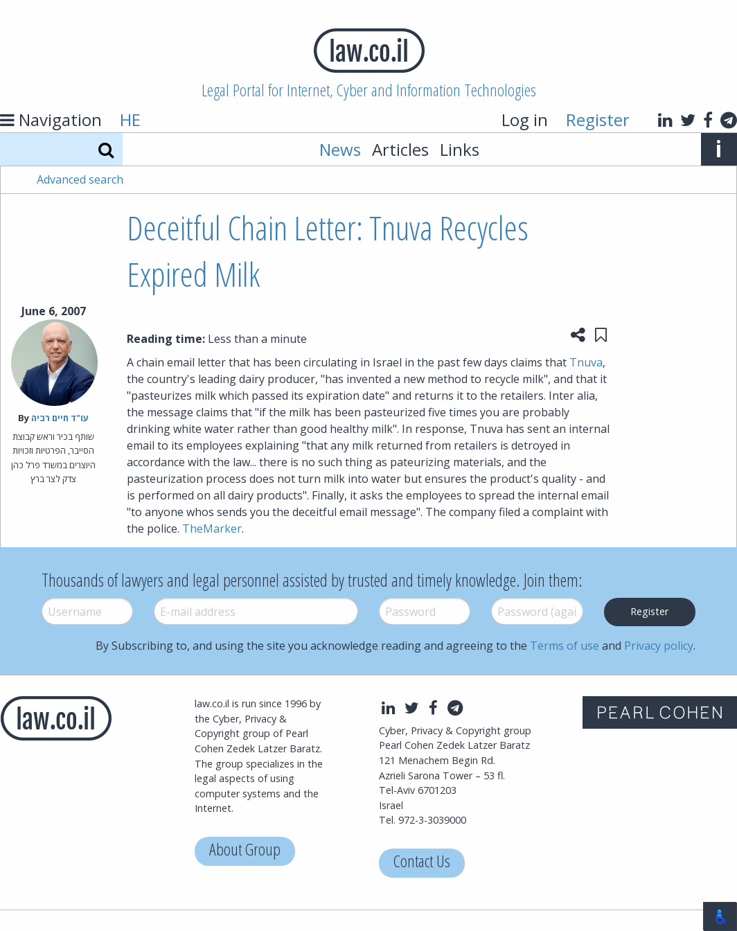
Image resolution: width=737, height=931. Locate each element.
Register (598, 119)
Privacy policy (658, 645)
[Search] (106, 149)
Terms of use (564, 645)
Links (459, 149)
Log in (524, 119)
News (340, 149)
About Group (245, 851)
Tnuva (586, 362)
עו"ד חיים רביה (60, 417)
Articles (400, 149)
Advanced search (80, 179)
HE (130, 119)
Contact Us (421, 862)
